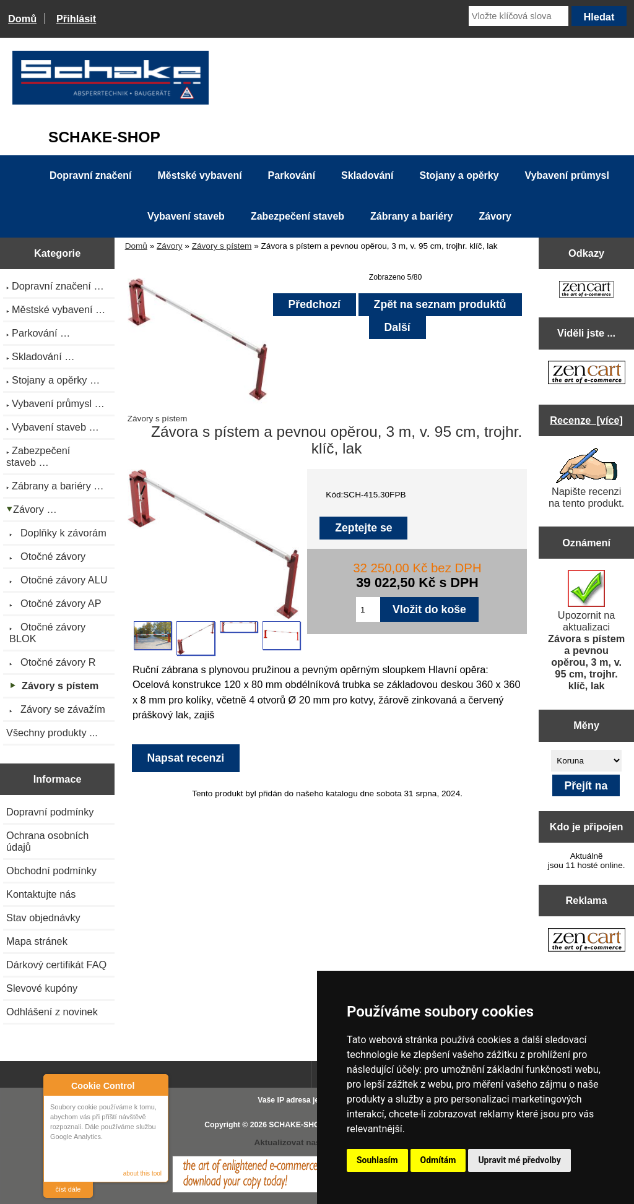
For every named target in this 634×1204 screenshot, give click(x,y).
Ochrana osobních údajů (47, 841)
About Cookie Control (56, 1085)
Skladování (367, 175)
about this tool (142, 1173)
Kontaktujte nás (41, 894)
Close (157, 1085)
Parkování (291, 175)
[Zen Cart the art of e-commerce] (586, 290)
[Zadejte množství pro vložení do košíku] (368, 609)
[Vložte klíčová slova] (518, 16)
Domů (22, 18)
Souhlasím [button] (377, 1160)
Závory (170, 246)
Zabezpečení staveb (297, 216)
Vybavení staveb (186, 216)
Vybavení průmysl (567, 175)
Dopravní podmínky (49, 811)
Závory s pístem (222, 246)
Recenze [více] (586, 420)
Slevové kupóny (41, 988)
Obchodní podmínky (51, 870)
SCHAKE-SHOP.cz (301, 1124)
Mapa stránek (36, 941)
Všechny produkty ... (52, 732)
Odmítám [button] (438, 1160)
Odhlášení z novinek (52, 1011)
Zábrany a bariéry (411, 216)
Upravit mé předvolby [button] (519, 1160)
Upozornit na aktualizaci (586, 630)
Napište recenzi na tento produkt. (586, 478)
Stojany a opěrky (459, 175)
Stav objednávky (43, 917)
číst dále (68, 1189)
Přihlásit (76, 18)
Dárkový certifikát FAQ (56, 964)
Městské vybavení (200, 175)
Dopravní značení (90, 175)
